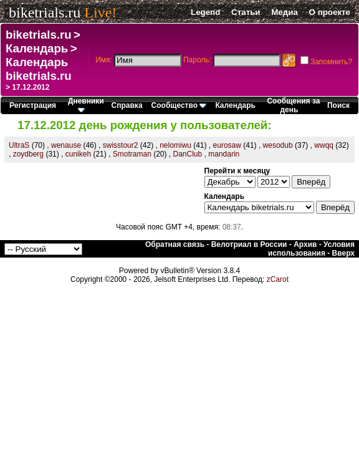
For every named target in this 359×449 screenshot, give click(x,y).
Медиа (284, 12)
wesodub (278, 145)
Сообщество (179, 105)
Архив (305, 244)
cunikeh (78, 154)
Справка (127, 105)
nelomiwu (175, 145)
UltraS (19, 145)
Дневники (86, 104)
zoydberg (28, 154)
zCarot (278, 279)
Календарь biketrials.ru (39, 69)
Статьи (245, 12)
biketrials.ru (44, 12)
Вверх (343, 253)
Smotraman (132, 154)
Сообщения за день (293, 105)
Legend (205, 12)
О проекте (329, 12)
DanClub (188, 154)
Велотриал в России (249, 244)
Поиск (338, 105)
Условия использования (311, 249)
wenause (66, 145)
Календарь (37, 48)
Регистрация (32, 105)
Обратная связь (174, 244)
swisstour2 (120, 145)
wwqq (323, 145)
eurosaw (227, 145)
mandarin (223, 154)
